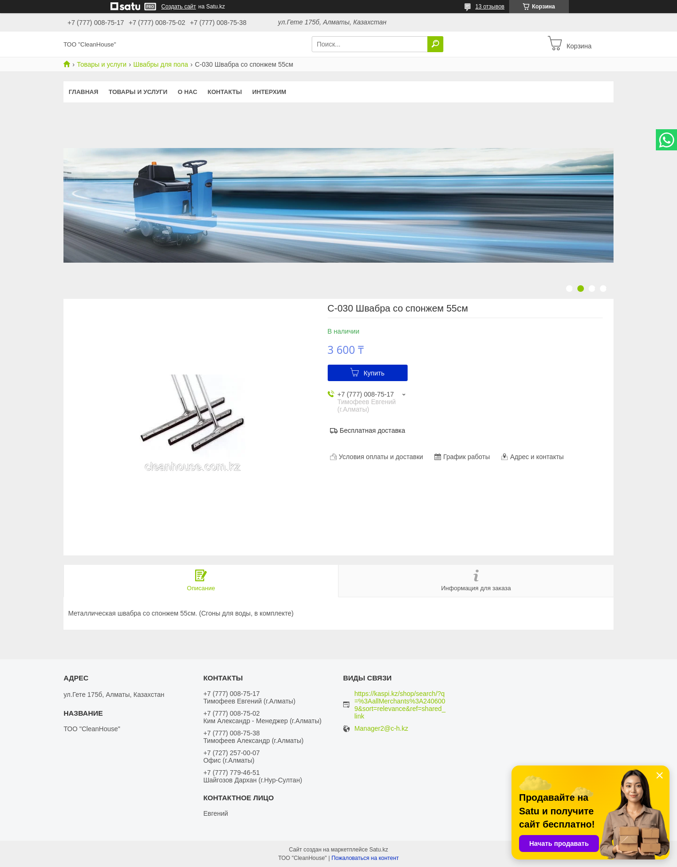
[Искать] (435, 44)
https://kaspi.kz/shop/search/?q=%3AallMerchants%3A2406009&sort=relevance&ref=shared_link (400, 705)
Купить (373, 373)
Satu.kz (378, 849)
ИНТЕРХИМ (269, 91)
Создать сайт (178, 6)
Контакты (225, 91)
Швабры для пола (161, 64)
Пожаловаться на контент (365, 858)
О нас (187, 91)
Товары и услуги (101, 64)
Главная (83, 91)
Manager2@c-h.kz (381, 728)
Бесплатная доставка (372, 430)
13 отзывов (489, 6)
